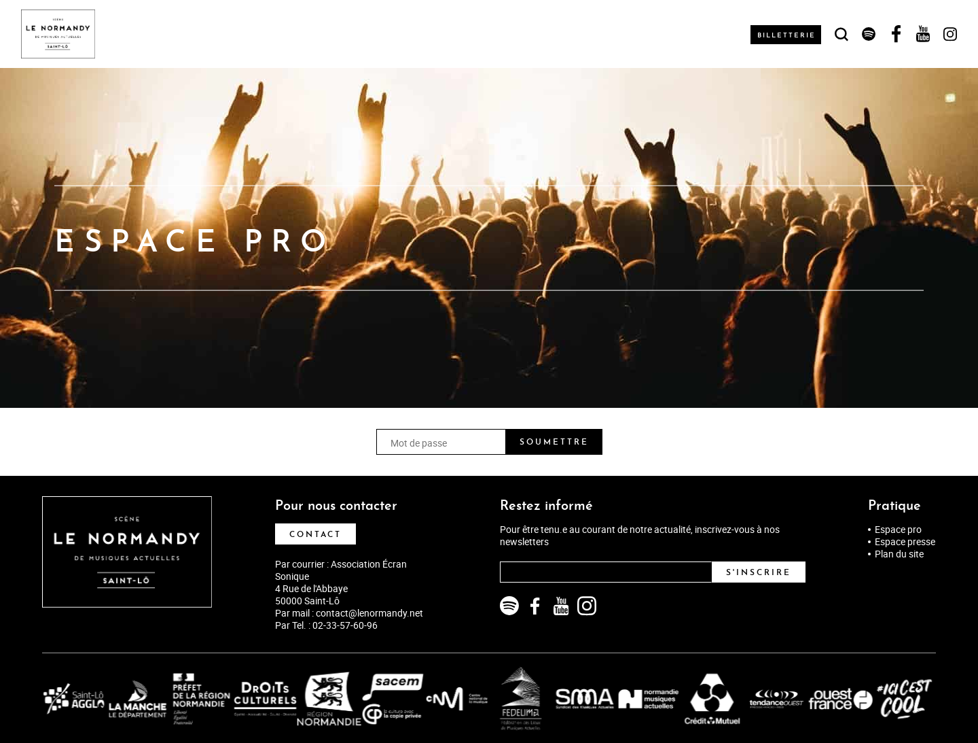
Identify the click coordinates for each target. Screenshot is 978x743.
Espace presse (905, 542)
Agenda (143, 34)
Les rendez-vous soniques (651, 34)
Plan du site (899, 554)
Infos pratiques (517, 34)
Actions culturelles (401, 34)
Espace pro (898, 529)
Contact (315, 535)
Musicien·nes (295, 34)
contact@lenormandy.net (369, 612)
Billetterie (787, 35)
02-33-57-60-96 (345, 625)
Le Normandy (210, 34)
